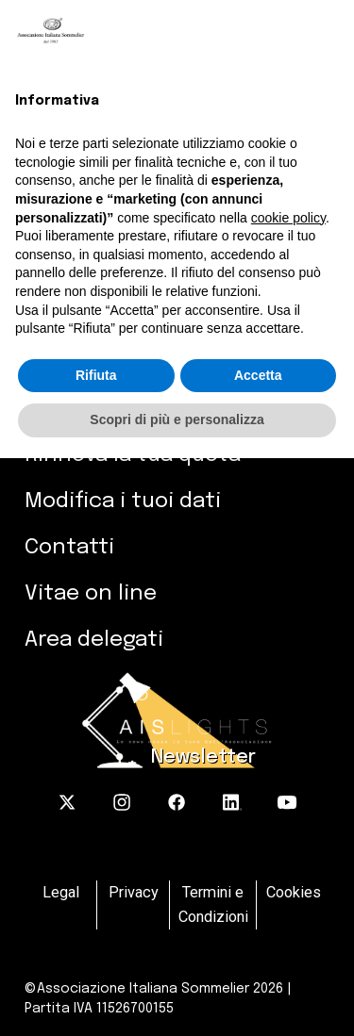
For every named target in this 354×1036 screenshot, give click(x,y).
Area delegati (94, 639)
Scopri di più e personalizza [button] (176, 419)
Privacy (134, 892)
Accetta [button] (258, 375)
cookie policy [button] (288, 217)
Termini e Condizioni (213, 904)
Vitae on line (91, 593)
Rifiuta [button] (96, 375)
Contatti (69, 547)
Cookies (293, 892)
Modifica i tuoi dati (123, 501)
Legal (60, 892)
